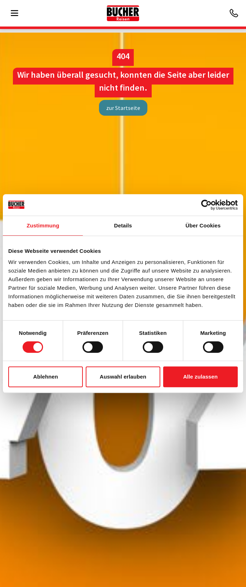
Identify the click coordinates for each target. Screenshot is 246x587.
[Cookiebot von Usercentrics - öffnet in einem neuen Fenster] (206, 204)
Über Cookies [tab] (203, 225)
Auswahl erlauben (123, 377)
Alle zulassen (200, 377)
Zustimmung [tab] (43, 225)
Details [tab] (123, 225)
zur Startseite (123, 107)
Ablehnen (45, 377)
